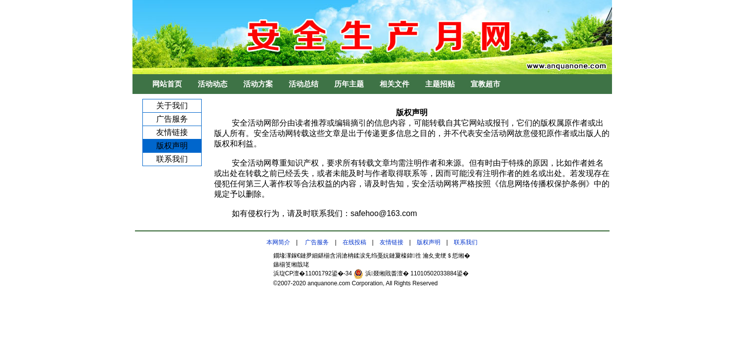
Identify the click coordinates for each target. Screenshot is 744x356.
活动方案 (258, 84)
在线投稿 (354, 242)
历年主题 (349, 84)
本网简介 (278, 242)
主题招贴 (440, 84)
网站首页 (167, 84)
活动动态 (212, 84)
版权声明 (172, 145)
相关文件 (394, 84)
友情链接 (172, 132)
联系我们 (172, 159)
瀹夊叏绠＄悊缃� (446, 255)
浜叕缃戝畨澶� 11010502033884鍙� (410, 273)
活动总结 (303, 84)
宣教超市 (485, 84)
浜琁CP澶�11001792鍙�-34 (313, 273)
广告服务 (172, 119)
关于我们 (172, 105)
